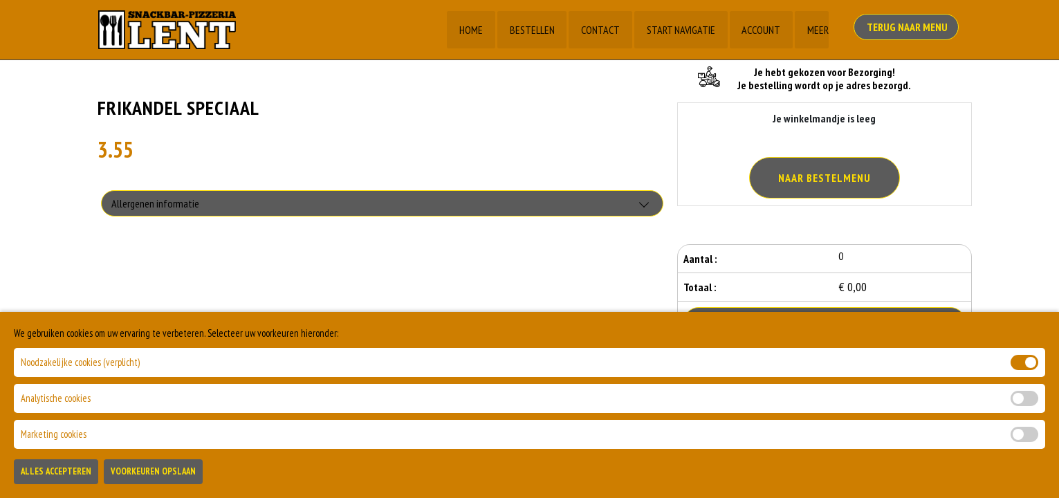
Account (761, 30)
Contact (599, 30)
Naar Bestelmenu (824, 178)
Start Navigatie (680, 30)
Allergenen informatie (155, 204)
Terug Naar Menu (908, 28)
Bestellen (530, 30)
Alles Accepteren (56, 475)
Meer (818, 30)
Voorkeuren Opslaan (153, 475)
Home (469, 30)
